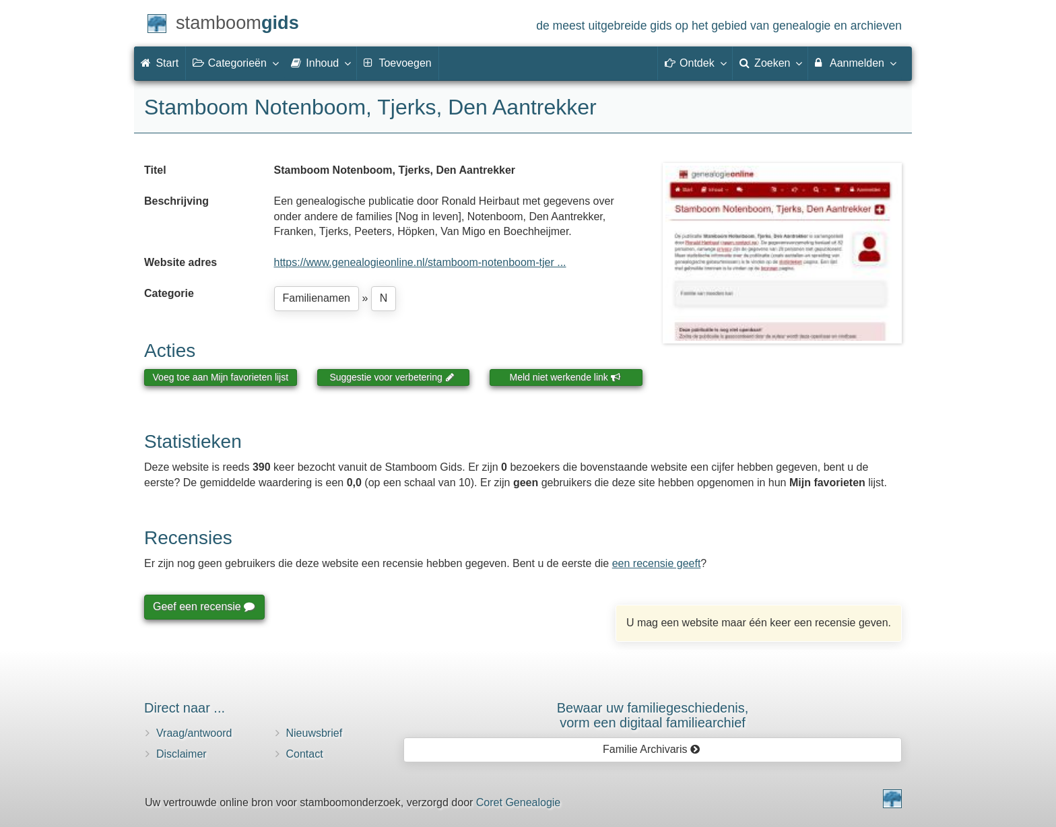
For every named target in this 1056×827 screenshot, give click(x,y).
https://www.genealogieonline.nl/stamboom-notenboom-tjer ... (420, 262)
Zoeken (770, 62)
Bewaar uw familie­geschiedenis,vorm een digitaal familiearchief (653, 715)
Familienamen (316, 298)
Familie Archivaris (651, 749)
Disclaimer (181, 754)
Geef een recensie (203, 606)
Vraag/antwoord (194, 733)
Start (159, 63)
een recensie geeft (656, 563)
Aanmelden (855, 62)
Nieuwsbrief (314, 733)
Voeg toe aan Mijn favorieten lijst (221, 377)
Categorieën (235, 62)
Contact (304, 754)
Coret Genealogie (518, 802)
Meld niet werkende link (565, 377)
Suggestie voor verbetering (392, 377)
